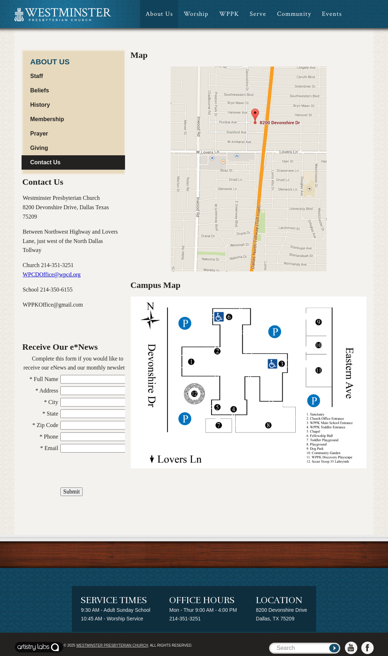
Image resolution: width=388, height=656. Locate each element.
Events (332, 14)
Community (294, 14)
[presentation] (77, 471)
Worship (196, 14)
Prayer (39, 133)
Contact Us (45, 162)
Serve (258, 14)
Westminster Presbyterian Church (112, 645)
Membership (47, 119)
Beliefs (39, 90)
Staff (36, 76)
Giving (39, 148)
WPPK (229, 14)
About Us (159, 14)
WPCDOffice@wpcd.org (51, 274)
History (40, 105)
